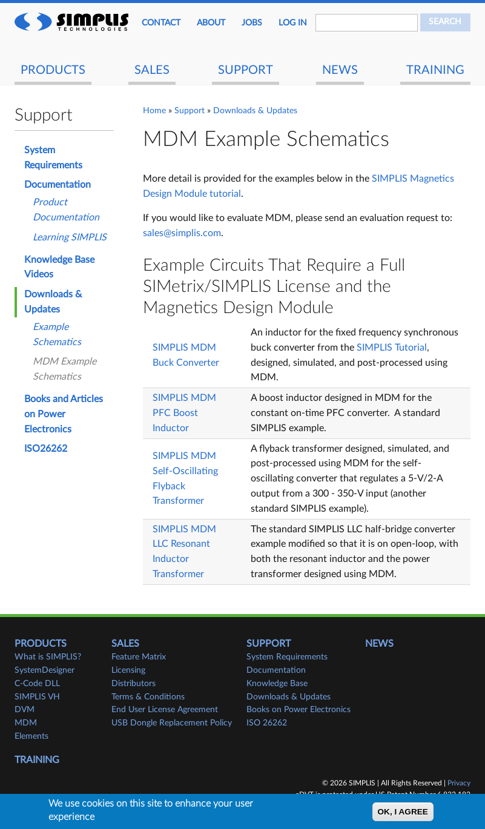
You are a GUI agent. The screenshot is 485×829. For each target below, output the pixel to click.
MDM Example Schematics (64, 369)
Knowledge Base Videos (59, 267)
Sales (152, 70)
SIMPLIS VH (37, 697)
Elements (31, 736)
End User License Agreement (164, 709)
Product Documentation (66, 209)
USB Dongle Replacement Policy (171, 723)
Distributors (133, 683)
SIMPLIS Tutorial (392, 347)
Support (245, 70)
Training (435, 70)
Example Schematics (57, 334)
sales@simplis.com (182, 233)
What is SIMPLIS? (48, 657)
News (340, 70)
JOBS (252, 23)
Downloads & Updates (255, 111)
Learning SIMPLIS (70, 237)
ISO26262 (45, 449)
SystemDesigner (44, 670)
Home (154, 111)
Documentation (57, 185)
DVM (25, 709)
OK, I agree (403, 811)
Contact (161, 23)
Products (53, 70)
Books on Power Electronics (298, 709)
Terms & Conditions (148, 697)
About (211, 23)
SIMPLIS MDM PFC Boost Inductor (184, 413)
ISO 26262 (266, 723)
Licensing (128, 670)
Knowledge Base (277, 683)
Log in (293, 23)
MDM (26, 723)
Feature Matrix (138, 657)
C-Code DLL (37, 683)
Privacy (458, 783)
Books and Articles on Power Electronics (63, 414)
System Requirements (53, 157)
